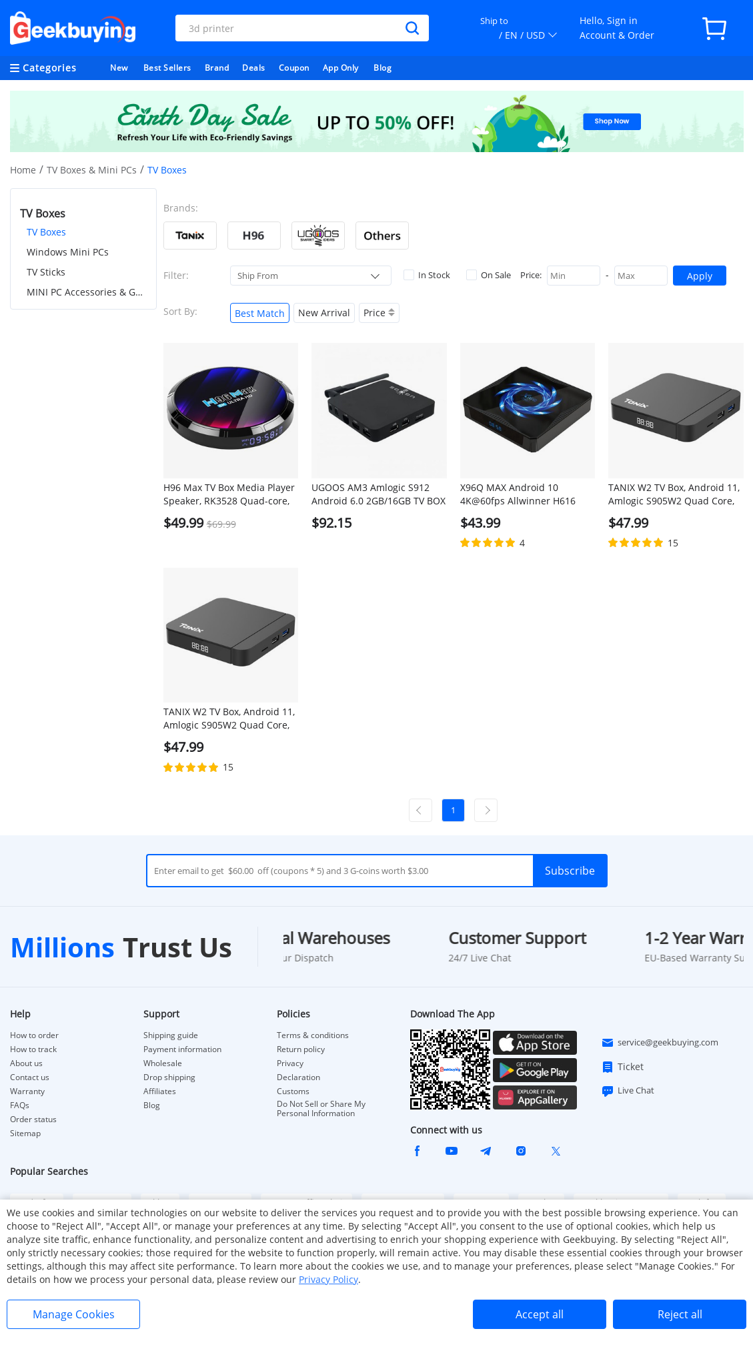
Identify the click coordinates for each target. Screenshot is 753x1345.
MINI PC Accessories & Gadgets (87, 292)
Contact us (29, 1077)
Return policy (301, 1049)
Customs (293, 1091)
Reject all (680, 1314)
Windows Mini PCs (68, 252)
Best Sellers (167, 67)
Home (23, 169)
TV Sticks (46, 272)
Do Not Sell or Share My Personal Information (321, 1108)
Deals (253, 67)
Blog (382, 67)
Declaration (298, 1077)
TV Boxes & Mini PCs (92, 169)
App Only (341, 67)
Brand (217, 67)
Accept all (540, 1314)
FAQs (19, 1105)
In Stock (427, 275)
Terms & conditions (313, 1035)
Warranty (27, 1091)
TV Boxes (46, 232)
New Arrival (324, 312)
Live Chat (627, 1090)
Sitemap (25, 1133)
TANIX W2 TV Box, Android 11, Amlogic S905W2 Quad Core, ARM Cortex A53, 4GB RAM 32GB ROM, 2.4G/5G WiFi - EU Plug (674, 494)
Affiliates (159, 1091)
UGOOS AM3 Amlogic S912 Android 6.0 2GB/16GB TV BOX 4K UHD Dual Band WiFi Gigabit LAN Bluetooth (378, 494)
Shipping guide (170, 1035)
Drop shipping (169, 1077)
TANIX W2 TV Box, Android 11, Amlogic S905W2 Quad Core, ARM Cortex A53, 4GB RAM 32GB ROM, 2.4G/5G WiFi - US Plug (229, 718)
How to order (34, 1035)
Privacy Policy (328, 1279)
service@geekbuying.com (659, 1042)
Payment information (182, 1049)
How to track (33, 1049)
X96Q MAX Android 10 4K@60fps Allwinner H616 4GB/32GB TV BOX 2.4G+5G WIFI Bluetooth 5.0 (520, 494)
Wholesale (162, 1063)
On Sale (488, 275)
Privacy (290, 1063)
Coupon (294, 67)
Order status (33, 1119)
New (119, 67)
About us (26, 1063)
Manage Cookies (74, 1314)
